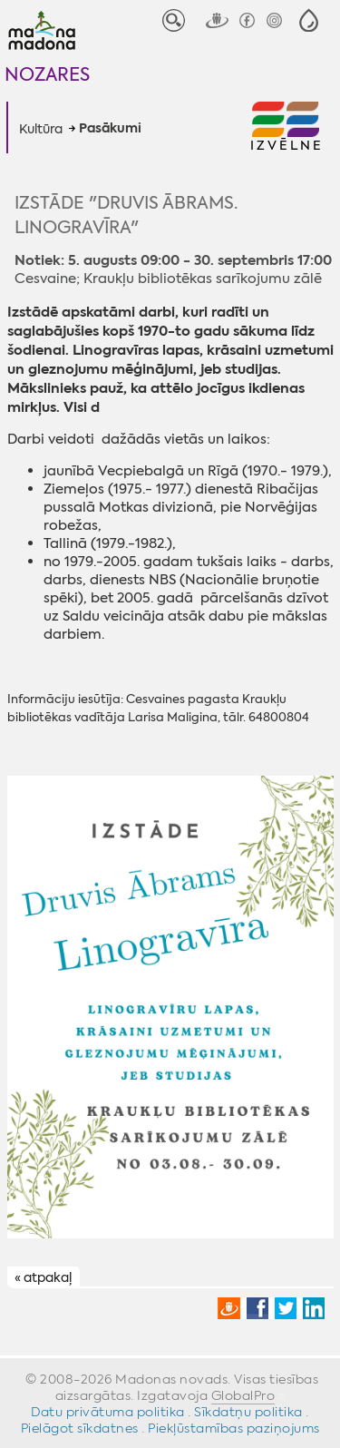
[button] (308, 20)
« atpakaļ (43, 1277)
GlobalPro (243, 1395)
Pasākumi (110, 129)
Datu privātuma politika (108, 1412)
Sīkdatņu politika (248, 1412)
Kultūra (41, 129)
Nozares (47, 74)
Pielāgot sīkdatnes (80, 1428)
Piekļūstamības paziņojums (234, 1428)
